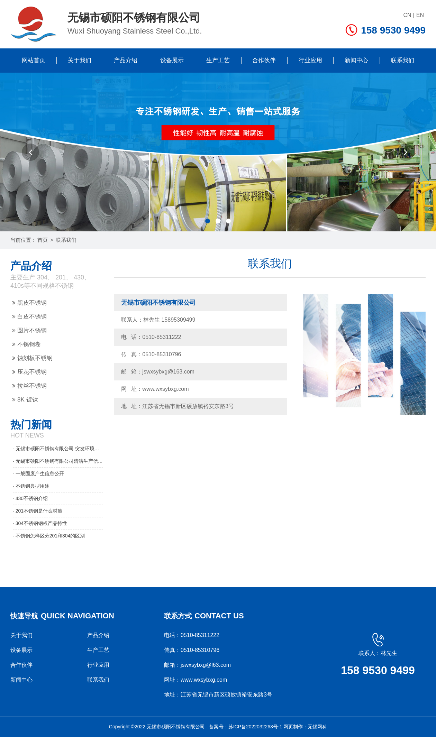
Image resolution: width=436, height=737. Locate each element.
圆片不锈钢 (29, 330)
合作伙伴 (264, 60)
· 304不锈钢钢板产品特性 (40, 523)
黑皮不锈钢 (29, 303)
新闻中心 (356, 60)
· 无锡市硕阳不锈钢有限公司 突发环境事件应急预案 (58, 448)
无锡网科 (317, 726)
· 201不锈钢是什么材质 (37, 511)
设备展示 (172, 60)
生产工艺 (218, 60)
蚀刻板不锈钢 (32, 358)
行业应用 (310, 60)
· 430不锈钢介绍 (30, 498)
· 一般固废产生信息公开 (38, 473)
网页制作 (293, 726)
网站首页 (33, 60)
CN (407, 15)
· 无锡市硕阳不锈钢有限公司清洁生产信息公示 (58, 461)
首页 (42, 240)
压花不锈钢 (29, 372)
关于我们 (79, 60)
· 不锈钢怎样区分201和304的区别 (49, 535)
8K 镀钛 (25, 399)
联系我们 (402, 60)
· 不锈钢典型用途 (31, 486)
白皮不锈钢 (29, 316)
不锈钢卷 (26, 344)
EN (420, 15)
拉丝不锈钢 (29, 386)
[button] (30, 152)
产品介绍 (125, 60)
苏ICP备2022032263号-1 (255, 726)
